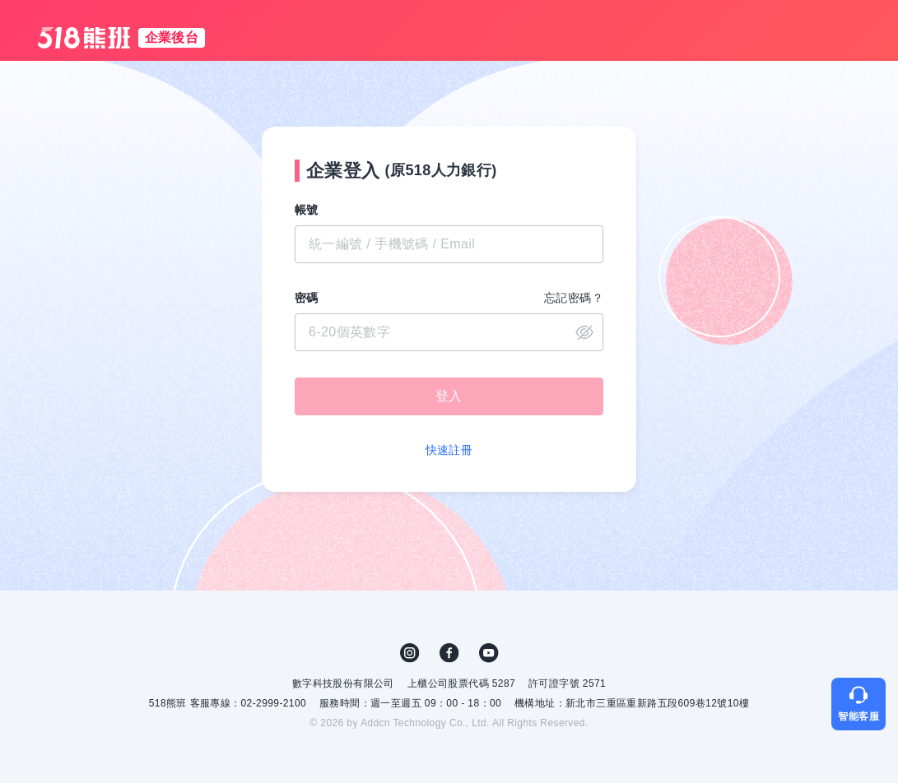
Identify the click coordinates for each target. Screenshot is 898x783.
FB (449, 653)
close (584, 332)
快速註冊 (449, 449)
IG (410, 653)
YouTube (489, 653)
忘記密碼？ (573, 297)
